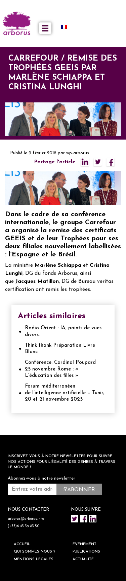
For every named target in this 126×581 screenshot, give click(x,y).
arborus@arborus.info (26, 519)
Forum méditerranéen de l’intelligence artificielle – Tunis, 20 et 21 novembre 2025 (64, 393)
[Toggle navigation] (45, 28)
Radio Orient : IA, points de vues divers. (63, 331)
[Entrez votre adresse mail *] (32, 489)
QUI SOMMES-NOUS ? (34, 552)
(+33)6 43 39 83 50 (23, 526)
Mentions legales (33, 559)
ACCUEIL (22, 544)
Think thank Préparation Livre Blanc (60, 349)
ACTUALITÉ (83, 559)
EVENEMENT (84, 544)
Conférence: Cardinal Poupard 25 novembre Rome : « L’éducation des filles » (60, 369)
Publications (86, 552)
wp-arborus (77, 153)
